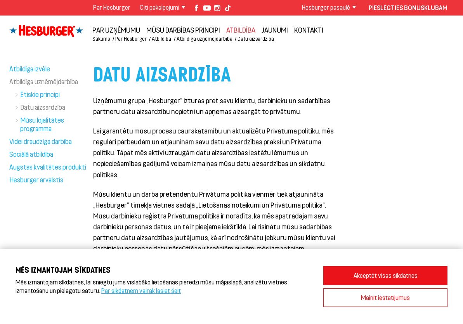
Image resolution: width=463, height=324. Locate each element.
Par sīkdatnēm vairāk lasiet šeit (141, 290)
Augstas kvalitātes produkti (47, 167)
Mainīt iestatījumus (385, 297)
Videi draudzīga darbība (40, 141)
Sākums (101, 38)
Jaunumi (275, 30)
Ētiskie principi (40, 94)
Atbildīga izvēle (29, 69)
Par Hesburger (111, 7)
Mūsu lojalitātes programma (42, 124)
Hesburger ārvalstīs (36, 180)
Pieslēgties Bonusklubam (408, 7)
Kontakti (308, 30)
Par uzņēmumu (116, 30)
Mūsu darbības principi (183, 30)
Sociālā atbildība (31, 154)
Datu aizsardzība (256, 38)
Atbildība (240, 30)
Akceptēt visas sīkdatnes (386, 275)
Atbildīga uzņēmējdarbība (204, 38)
